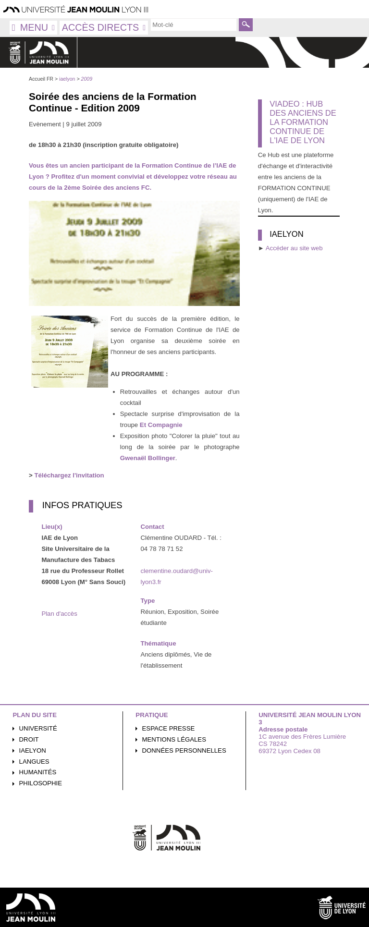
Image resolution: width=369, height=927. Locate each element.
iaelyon (32, 750)
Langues (34, 761)
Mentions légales (174, 739)
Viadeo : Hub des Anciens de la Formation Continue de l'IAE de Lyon (303, 122)
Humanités (38, 772)
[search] (193, 24)
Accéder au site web (294, 248)
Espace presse (168, 728)
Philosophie (40, 783)
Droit (29, 739)
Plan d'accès (59, 613)
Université (38, 728)
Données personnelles (184, 750)
